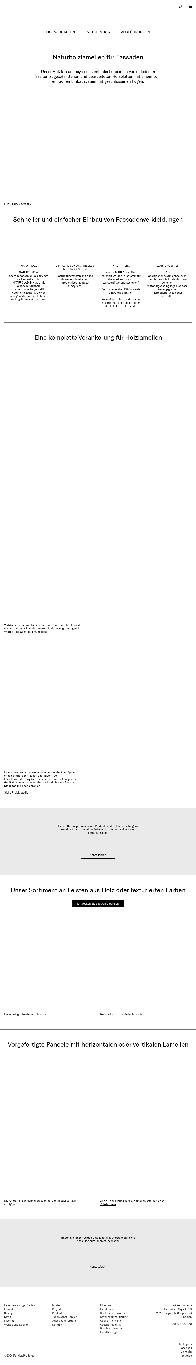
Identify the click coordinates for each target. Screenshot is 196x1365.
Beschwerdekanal (111, 1328)
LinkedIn (186, 1351)
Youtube (187, 1355)
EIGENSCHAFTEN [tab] (60, 32)
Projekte (57, 1309)
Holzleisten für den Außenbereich (121, 1014)
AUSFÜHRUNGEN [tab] (135, 32)
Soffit (7, 1316)
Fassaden (10, 1309)
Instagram (185, 1344)
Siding (8, 1313)
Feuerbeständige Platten (19, 1305)
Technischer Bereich (64, 1316)
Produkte (58, 1313)
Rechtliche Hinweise (113, 1313)
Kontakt (57, 1324)
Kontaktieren (98, 854)
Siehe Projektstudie (16, 792)
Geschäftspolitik (110, 1324)
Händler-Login (109, 1332)
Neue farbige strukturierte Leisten (25, 1014)
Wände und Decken (16, 1324)
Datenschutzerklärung (114, 1316)
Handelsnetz (108, 1309)
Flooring (9, 1320)
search (180, 6)
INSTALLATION (98, 32)
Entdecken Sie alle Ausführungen (98, 903)
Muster (56, 1305)
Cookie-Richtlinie (111, 1320)
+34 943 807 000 (182, 1324)
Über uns (105, 1305)
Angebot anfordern (64, 1320)
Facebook (186, 1347)
